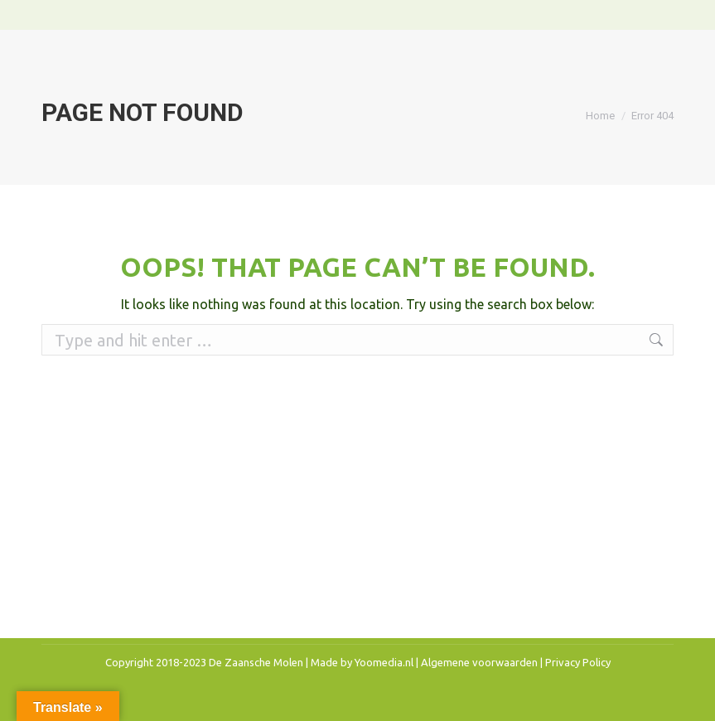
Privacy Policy (578, 662)
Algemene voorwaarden (479, 662)
